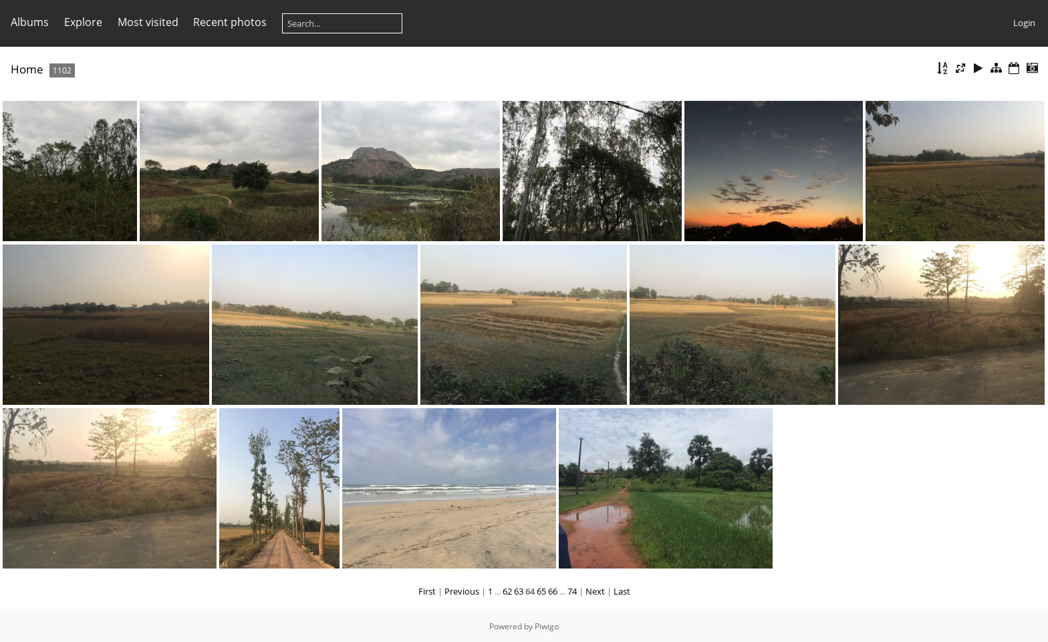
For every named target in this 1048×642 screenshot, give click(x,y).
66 (552, 591)
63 (518, 591)
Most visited (148, 22)
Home (27, 69)
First (427, 591)
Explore (83, 22)
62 (507, 591)
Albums (30, 22)
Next (595, 591)
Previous (461, 591)
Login (1024, 23)
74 (572, 591)
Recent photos (230, 22)
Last (622, 591)
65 (541, 591)
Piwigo (547, 626)
